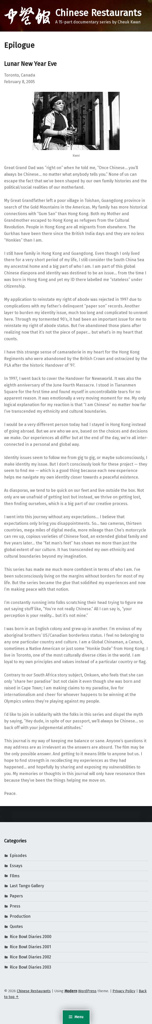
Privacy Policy (124, 991)
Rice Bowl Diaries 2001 (30, 946)
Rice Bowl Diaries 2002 (30, 957)
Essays (16, 865)
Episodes (18, 855)
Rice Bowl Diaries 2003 (30, 967)
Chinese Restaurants (98, 13)
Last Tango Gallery (27, 885)
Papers (16, 896)
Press (15, 906)
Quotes (16, 926)
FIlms (15, 875)
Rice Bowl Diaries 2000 (30, 936)
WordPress (87, 991)
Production (20, 916)
